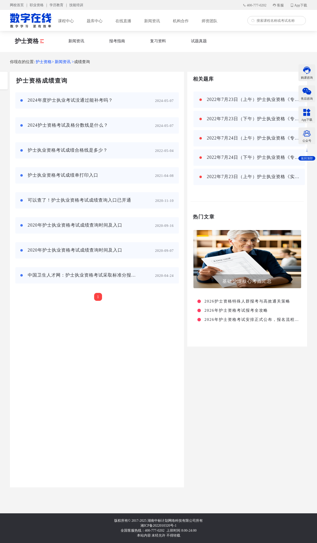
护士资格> (45, 62)
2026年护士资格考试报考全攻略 (236, 310)
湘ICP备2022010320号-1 (158, 525)
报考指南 (117, 41)
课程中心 (66, 21)
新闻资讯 (152, 21)
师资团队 (209, 21)
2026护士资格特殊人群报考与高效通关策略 (247, 301)
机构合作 (181, 21)
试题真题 (199, 41)
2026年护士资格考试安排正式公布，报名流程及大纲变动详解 (252, 320)
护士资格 (29, 41)
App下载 (300, 5)
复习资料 (158, 41)
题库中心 (95, 21)
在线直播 (123, 21)
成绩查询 (82, 62)
